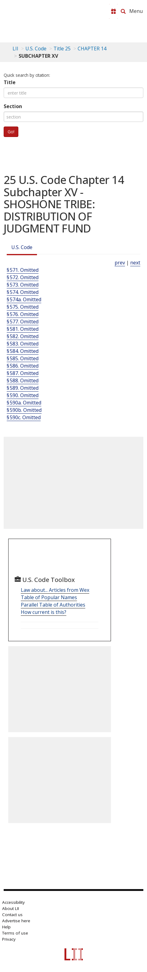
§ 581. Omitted (23, 329)
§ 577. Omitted (23, 321)
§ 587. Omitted (23, 373)
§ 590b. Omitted (24, 410)
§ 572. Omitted (23, 277)
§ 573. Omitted (23, 284)
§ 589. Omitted (23, 388)
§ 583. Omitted (23, 343)
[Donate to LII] (113, 11)
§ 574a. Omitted (24, 299)
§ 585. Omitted (23, 358)
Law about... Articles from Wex (55, 590)
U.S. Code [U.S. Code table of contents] (35, 48)
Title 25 (62, 48)
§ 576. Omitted (23, 314)
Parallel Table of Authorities (53, 604)
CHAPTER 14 (92, 48)
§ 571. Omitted (23, 270)
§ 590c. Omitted (24, 417)
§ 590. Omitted (23, 395)
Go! (11, 132)
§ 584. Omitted (23, 351)
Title (10, 82)
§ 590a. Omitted (24, 402)
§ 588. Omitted (23, 380)
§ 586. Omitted (23, 365)
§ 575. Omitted (23, 306)
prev (120, 262)
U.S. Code (21, 247)
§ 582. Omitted (23, 336)
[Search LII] (123, 11)
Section (13, 106)
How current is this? (43, 612)
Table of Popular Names (49, 597)
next (135, 262)
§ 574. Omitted (23, 292)
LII (15, 48)
